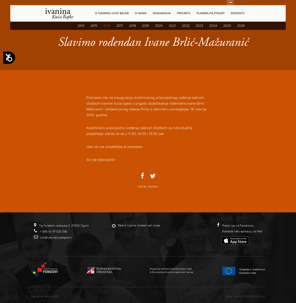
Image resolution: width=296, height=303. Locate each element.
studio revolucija (253, 296)
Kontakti (238, 13)
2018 (132, 26)
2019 (145, 26)
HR (230, 2)
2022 (186, 26)
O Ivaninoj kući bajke (112, 13)
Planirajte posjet (211, 13)
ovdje (156, 225)
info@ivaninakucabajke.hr (56, 237)
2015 (93, 26)
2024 (213, 26)
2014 (80, 26)
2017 (119, 26)
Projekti (183, 13)
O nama (141, 13)
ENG (242, 2)
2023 (199, 26)
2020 (159, 26)
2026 (241, 26)
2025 (227, 26)
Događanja (162, 13)
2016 (106, 26)
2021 (172, 26)
